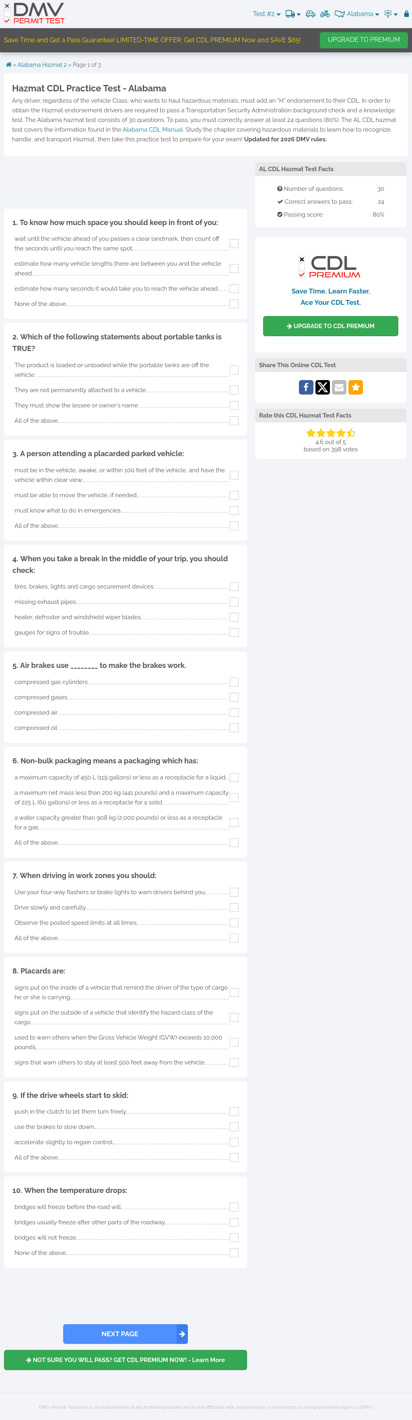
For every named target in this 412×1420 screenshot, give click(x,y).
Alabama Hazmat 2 (42, 65)
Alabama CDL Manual (153, 129)
